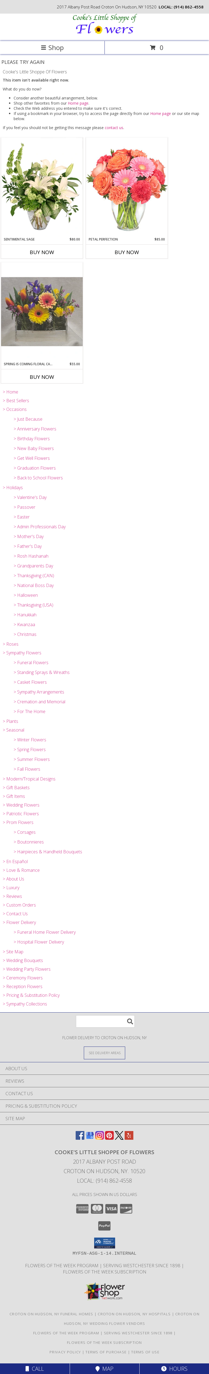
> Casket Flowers (30, 682)
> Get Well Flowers (32, 458)
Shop (52, 47)
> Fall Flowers (27, 769)
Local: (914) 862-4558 (104, 1180)
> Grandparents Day (33, 566)
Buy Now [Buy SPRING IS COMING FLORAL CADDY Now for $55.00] (42, 376)
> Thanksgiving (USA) (33, 605)
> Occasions (15, 409)
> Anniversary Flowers (35, 429)
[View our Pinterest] (109, 1138)
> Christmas (25, 634)
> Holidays (13, 488)
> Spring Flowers (30, 749)
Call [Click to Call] (35, 1368)
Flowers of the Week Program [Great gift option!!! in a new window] (62, 1265)
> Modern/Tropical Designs (29, 779)
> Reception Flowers (22, 986)
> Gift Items (14, 796)
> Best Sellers (16, 401)
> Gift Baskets (16, 788)
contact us (114, 127)
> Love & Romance (21, 870)
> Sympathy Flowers (22, 653)
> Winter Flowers (30, 740)
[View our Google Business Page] (89, 1138)
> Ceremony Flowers (23, 978)
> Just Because (28, 419)
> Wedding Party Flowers (27, 969)
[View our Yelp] (129, 1138)
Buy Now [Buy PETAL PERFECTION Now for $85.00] (127, 252)
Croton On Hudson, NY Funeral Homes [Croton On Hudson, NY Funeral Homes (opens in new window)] (51, 1313)
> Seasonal (13, 730)
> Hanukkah (25, 615)
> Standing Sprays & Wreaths (42, 672)
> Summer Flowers (32, 759)
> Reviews (12, 896)
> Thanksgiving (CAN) (34, 576)
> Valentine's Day (30, 497)
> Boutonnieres (29, 842)
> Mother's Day (29, 536)
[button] (104, 1243)
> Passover (24, 507)
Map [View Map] (104, 1368)
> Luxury (11, 888)
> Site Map (13, 952)
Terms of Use (145, 1352)
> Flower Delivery (19, 922)
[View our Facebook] (80, 1138)
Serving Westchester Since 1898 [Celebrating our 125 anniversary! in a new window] (142, 1265)
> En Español (15, 861)
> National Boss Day (34, 585)
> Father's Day (28, 546)
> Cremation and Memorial (39, 702)
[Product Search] (105, 1021)
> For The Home (29, 711)
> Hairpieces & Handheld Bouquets (48, 852)
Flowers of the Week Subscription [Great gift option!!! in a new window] (104, 1272)
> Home (10, 392)
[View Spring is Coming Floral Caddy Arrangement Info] (42, 312)
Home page (78, 103)
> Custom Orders (19, 905)
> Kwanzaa (24, 624)
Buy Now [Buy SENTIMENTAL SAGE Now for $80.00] (42, 252)
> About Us (13, 879)
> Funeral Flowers (31, 663)
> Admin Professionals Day (40, 527)
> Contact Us (15, 914)
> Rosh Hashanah (31, 556)
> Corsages (25, 832)
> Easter (22, 517)
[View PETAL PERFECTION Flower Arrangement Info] (127, 187)
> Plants (10, 721)
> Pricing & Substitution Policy (31, 995)
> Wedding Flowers (21, 805)
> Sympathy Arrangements (39, 692)
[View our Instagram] (99, 1138)
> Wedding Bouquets (23, 960)
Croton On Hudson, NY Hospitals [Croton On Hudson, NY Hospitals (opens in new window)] (134, 1313)
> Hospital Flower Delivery (39, 942)
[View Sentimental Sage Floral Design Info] (42, 187)
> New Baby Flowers (34, 448)
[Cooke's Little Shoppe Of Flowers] (104, 33)
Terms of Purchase (106, 1352)
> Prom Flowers (18, 822)
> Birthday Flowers (32, 439)
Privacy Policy (65, 1352)
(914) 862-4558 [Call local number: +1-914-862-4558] (189, 7)
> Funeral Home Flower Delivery (45, 932)
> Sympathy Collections (25, 1004)
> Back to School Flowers (38, 478)
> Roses (11, 644)
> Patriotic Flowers (21, 814)
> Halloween (26, 595)
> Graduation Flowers (35, 468)
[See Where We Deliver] (104, 1052)
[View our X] (119, 1138)
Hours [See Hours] (174, 1368)
